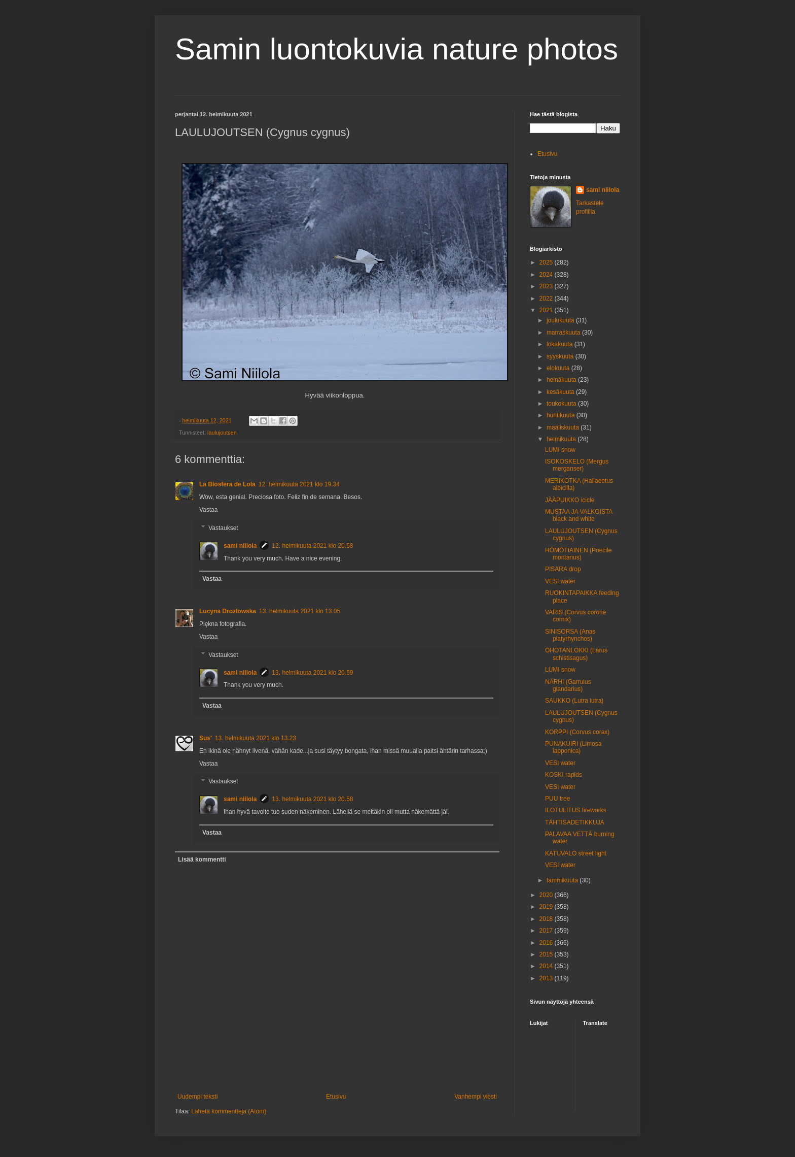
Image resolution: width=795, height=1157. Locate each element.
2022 (547, 298)
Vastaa (208, 509)
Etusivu (336, 1096)
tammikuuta (563, 880)
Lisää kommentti (202, 859)
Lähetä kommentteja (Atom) (228, 1111)
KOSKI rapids (563, 774)
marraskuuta (564, 332)
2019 (547, 906)
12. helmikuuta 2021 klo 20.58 (312, 545)
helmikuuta (562, 439)
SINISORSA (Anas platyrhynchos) (570, 635)
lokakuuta (560, 344)
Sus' (205, 738)
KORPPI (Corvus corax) (577, 732)
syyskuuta (561, 356)
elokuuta (559, 368)
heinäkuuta (562, 379)
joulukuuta (561, 320)
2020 (547, 895)
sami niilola (240, 545)
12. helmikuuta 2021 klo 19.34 (299, 484)
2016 (547, 942)
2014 (547, 966)
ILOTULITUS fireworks (575, 810)
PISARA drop (563, 569)
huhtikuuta (561, 415)
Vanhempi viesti (475, 1096)
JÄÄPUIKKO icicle (569, 500)
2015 (547, 954)
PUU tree (557, 798)
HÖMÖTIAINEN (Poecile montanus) (578, 554)
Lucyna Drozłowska (227, 611)
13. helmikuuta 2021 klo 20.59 (312, 672)
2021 (547, 310)
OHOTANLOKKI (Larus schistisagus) (576, 654)
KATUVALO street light (575, 853)
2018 (547, 918)
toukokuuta (562, 403)
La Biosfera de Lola (227, 484)
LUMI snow (560, 449)
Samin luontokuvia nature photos (396, 49)
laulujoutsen (222, 432)
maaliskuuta (564, 427)
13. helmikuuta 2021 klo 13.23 (255, 738)
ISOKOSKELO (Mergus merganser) (576, 465)
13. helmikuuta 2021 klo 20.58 (312, 799)
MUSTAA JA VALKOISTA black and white (578, 515)
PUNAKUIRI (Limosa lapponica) (573, 747)
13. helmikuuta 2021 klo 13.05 (299, 611)
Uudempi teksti (197, 1096)
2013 (547, 978)
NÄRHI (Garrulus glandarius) (568, 685)
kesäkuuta (561, 391)
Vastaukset (223, 528)
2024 (547, 274)
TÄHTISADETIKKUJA (574, 822)
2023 (547, 286)
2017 (547, 930)
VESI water (560, 581)
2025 (547, 262)
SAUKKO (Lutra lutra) (574, 700)
